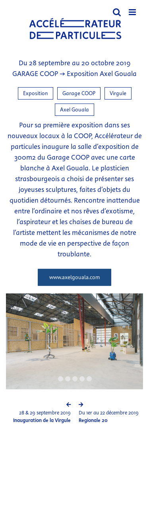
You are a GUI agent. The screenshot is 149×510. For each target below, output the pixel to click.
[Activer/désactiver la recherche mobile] (117, 12)
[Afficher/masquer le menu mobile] (133, 12)
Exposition (35, 93)
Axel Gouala (74, 109)
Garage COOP (78, 93)
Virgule (118, 93)
